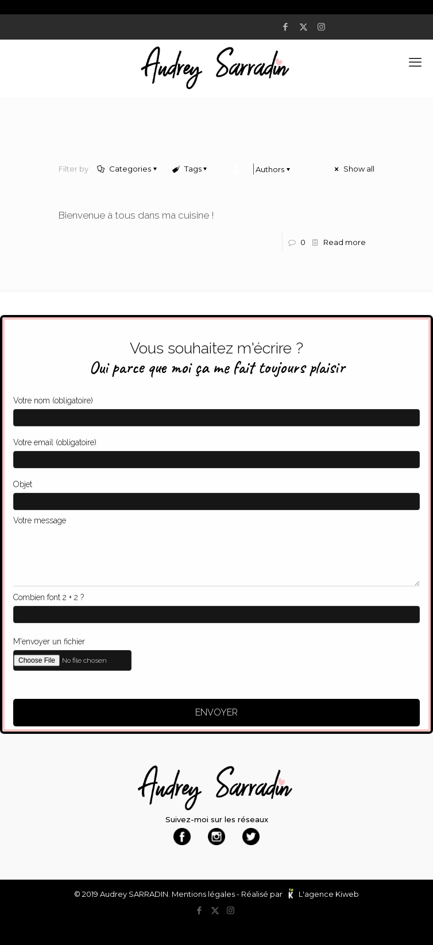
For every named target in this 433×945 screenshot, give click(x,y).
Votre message (216, 548)
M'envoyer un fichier (216, 651)
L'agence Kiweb (329, 894)
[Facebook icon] (287, 26)
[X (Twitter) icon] (305, 26)
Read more (344, 242)
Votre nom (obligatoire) (216, 408)
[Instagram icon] (323, 26)
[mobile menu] (417, 62)
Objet (216, 492)
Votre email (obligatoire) (216, 450)
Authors (263, 169)
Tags (191, 168)
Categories (129, 168)
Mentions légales (203, 894)
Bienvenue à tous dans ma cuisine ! (136, 215)
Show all (353, 168)
